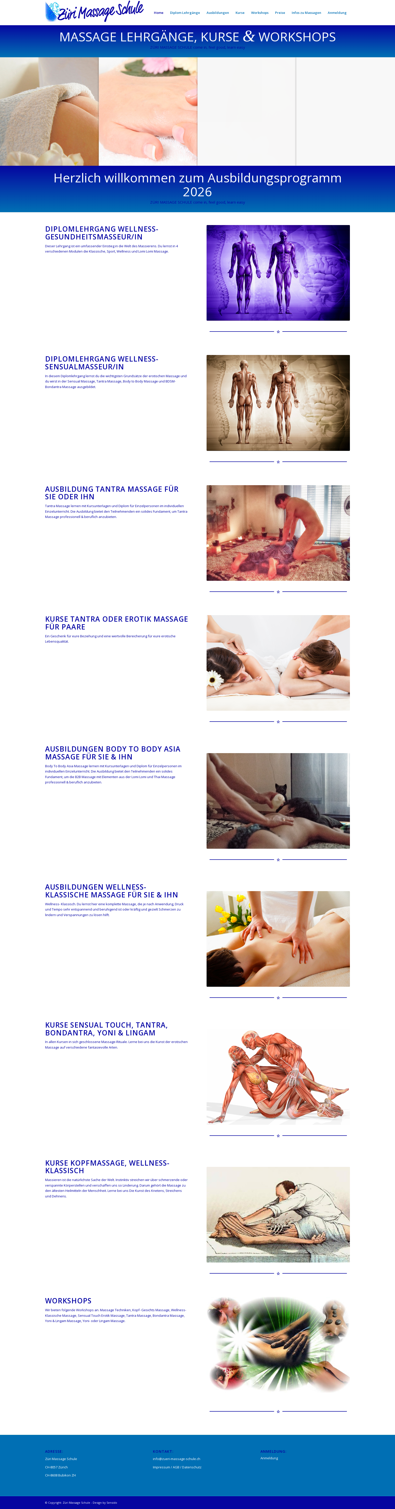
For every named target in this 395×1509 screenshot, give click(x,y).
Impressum (162, 1467)
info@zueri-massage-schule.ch (176, 1459)
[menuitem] (159, 12)
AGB (176, 1467)
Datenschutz (192, 1467)
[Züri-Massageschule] (95, 12)
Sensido (112, 1502)
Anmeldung (269, 1458)
